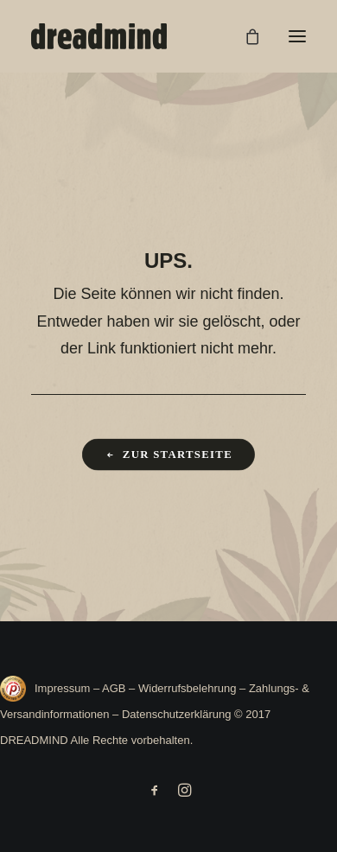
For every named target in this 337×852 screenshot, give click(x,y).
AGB (113, 688)
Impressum (64, 688)
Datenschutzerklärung (176, 714)
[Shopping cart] (244, 36)
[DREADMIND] (99, 36)
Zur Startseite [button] (168, 454)
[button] (297, 36)
